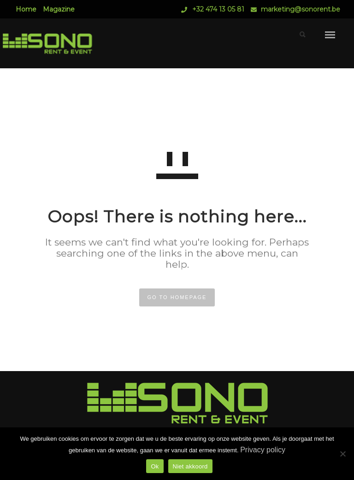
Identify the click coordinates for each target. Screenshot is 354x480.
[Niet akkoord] (342, 453)
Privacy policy (262, 450)
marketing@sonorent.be (300, 9)
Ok (155, 466)
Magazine (59, 9)
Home (26, 9)
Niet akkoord (190, 466)
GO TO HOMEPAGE (177, 297)
